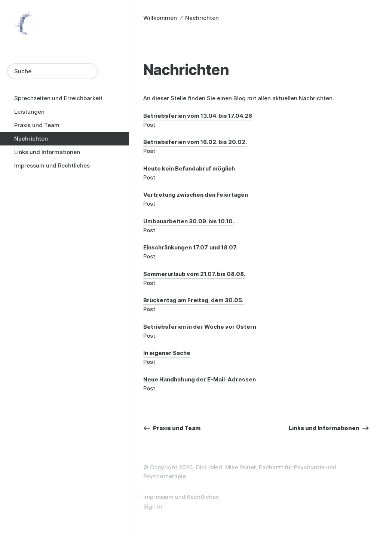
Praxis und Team (36, 125)
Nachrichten (31, 138)
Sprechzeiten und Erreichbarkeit (58, 98)
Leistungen (29, 111)
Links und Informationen (47, 152)
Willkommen (160, 17)
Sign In (152, 506)
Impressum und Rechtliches (52, 165)
